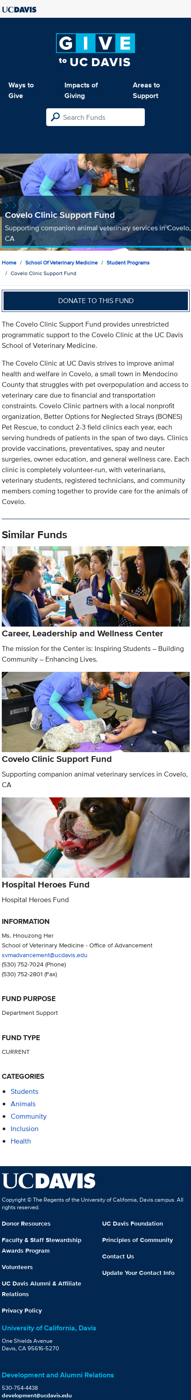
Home (9, 262)
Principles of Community (137, 1239)
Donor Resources (26, 1223)
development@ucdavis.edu (37, 1395)
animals (23, 1104)
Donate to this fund (96, 301)
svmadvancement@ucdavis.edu (45, 954)
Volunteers (17, 1266)
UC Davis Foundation (132, 1223)
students (24, 1091)
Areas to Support (146, 90)
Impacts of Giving (81, 90)
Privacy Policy (22, 1310)
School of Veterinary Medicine (61, 262)
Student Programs (128, 262)
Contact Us (118, 1256)
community (29, 1116)
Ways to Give (21, 90)
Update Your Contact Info (138, 1272)
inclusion (25, 1129)
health (21, 1141)
